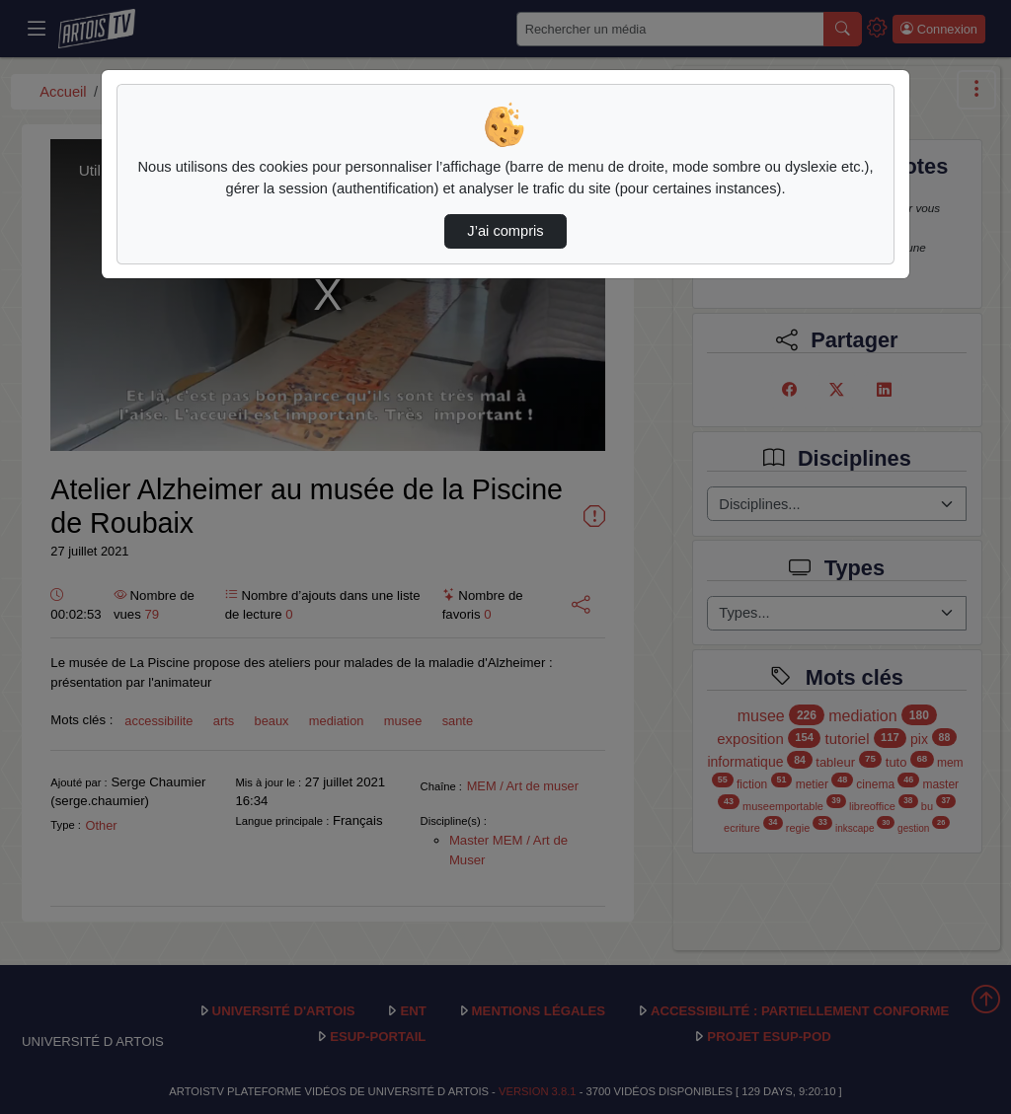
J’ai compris (505, 231)
